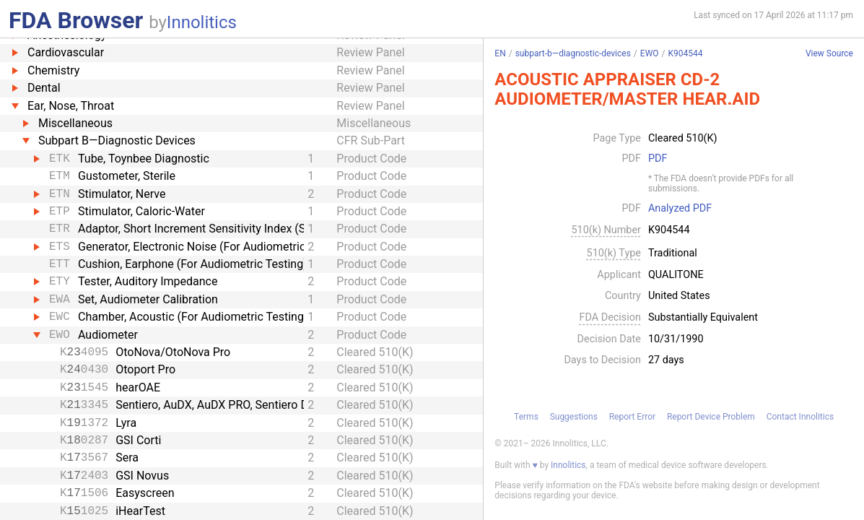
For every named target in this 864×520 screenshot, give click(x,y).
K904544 (685, 53)
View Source (829, 53)
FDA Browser (76, 20)
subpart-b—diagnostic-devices (573, 53)
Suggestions (574, 417)
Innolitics (202, 22)
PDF (657, 159)
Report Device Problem (711, 417)
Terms (526, 417)
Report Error (632, 417)
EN (499, 53)
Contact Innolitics (800, 417)
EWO (649, 53)
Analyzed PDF (680, 208)
